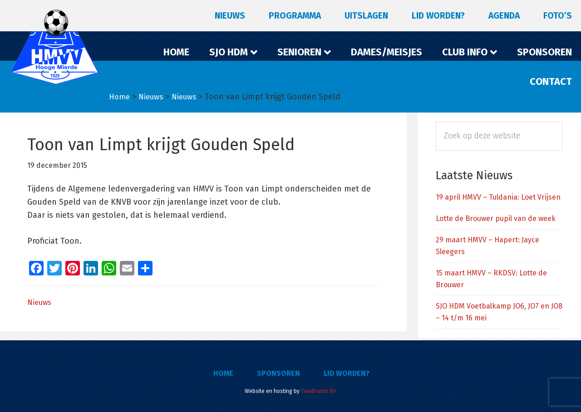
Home (223, 373)
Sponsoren (278, 373)
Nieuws (39, 302)
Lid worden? (346, 373)
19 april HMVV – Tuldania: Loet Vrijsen (498, 197)
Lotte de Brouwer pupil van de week (496, 218)
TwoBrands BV (318, 391)
